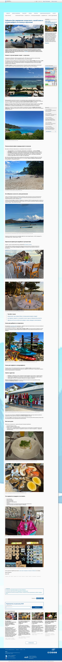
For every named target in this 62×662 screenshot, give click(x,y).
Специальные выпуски (49, 68)
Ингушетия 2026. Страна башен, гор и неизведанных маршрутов (50, 115)
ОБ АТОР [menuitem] (54, 13)
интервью (12, 638)
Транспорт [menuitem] (24, 13)
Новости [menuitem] (8, 13)
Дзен (34, 1)
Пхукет (36, 634)
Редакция (17, 649)
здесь (20, 198)
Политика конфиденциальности (10, 649)
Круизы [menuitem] (30, 13)
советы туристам (34, 633)
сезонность (23, 576)
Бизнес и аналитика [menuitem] (16, 13)
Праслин (12, 576)
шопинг (42, 633)
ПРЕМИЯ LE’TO (27, 15)
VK (37, 1)
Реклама (21, 649)
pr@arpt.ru (14, 657)
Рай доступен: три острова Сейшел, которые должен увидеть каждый (22, 316)
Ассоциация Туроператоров (9, 1)
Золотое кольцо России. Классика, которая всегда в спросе (50, 124)
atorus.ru (49, 661)
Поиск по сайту (54, 1)
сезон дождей (34, 576)
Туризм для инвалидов (35, 15)
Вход (44, 1)
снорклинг (27, 576)
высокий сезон (39, 576)
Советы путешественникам (50, 76)
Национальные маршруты (50, 80)
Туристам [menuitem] (36, 13)
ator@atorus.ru (12, 656)
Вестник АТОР (48, 72)
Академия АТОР (44, 15)
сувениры (15, 576)
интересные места (8, 639)
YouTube (36, 1)
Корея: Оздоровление (53, 15)
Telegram (56, 652)
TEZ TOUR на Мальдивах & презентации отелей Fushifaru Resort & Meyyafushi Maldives (50, 128)
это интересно (13, 639)
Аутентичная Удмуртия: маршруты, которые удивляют (50, 111)
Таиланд (33, 634)
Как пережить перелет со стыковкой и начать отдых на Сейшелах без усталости (25, 318)
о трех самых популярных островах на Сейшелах (27, 570)
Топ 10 (47, 84)
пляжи (20, 576)
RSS (24, 649)
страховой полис (47, 635)
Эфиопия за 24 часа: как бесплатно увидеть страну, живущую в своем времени (24, 320)
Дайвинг (30, 576)
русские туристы (53, 634)
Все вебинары (48, 131)
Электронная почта (9, 605)
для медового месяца (27, 244)
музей (6, 638)
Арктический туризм (19, 15)
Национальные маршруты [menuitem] (45, 13)
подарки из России (47, 633)
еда (17, 576)
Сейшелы (7, 576)
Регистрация (47, 1)
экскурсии (9, 638)
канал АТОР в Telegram (14, 589)
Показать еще (31, 642)
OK (39, 1)
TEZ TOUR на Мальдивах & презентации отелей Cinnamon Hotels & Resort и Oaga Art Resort (50, 119)
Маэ (9, 576)
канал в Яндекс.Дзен (23, 589)
